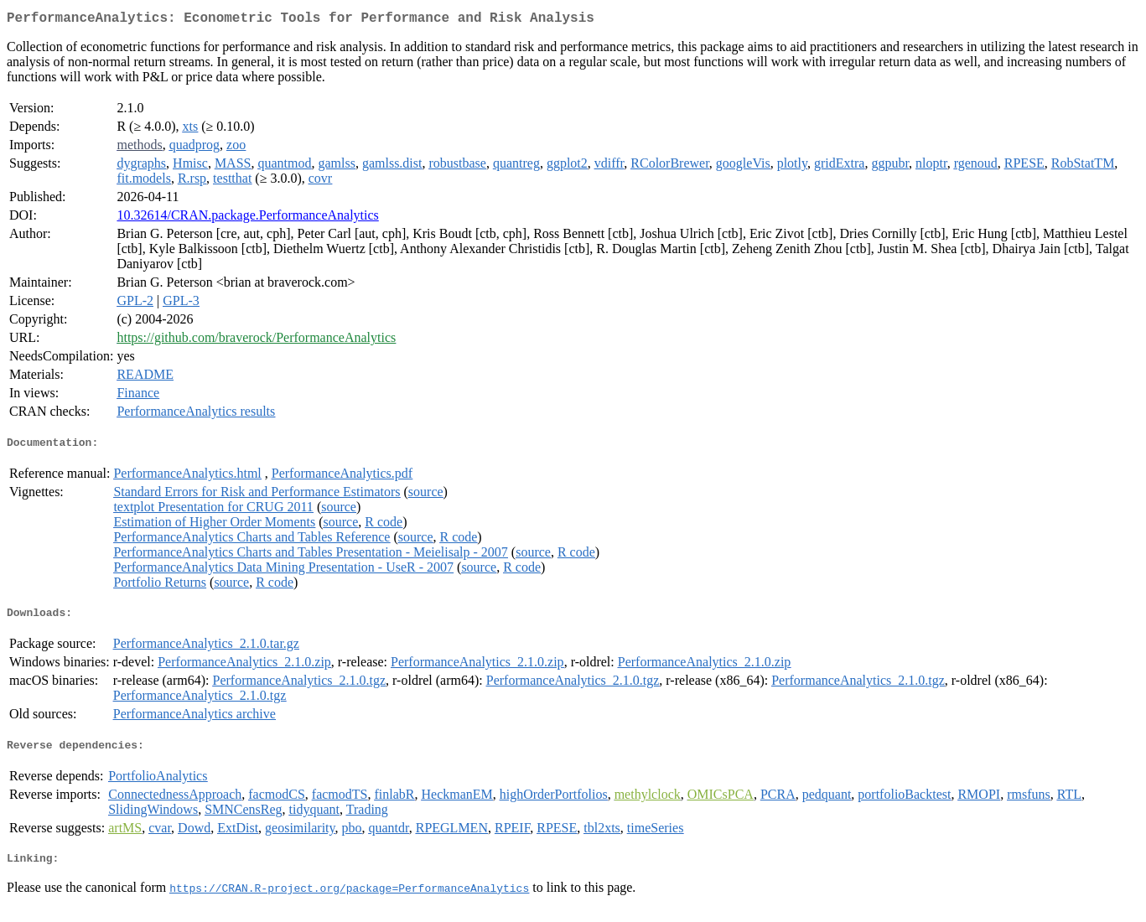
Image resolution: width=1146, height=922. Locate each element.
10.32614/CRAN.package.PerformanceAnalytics (247, 218)
